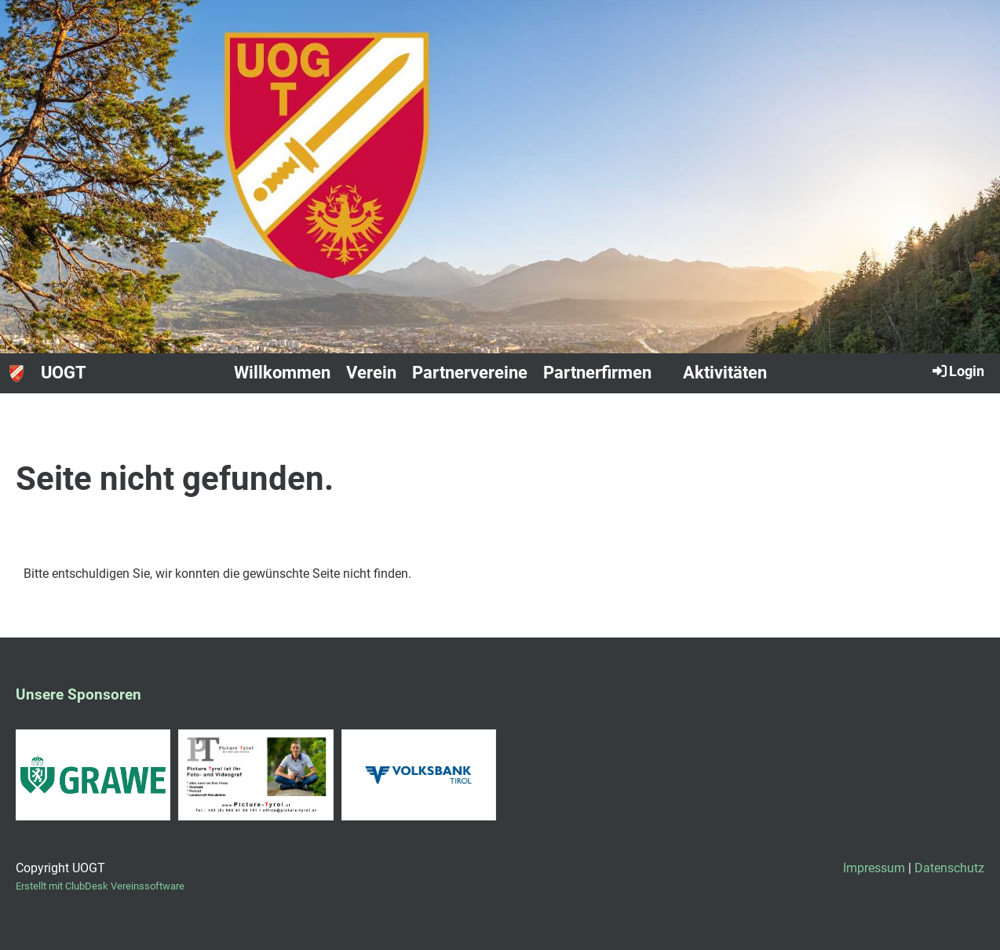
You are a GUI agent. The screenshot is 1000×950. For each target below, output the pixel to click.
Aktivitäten (725, 372)
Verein (371, 372)
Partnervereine (469, 372)
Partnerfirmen (597, 372)
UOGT (63, 372)
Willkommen (282, 372)
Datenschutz (949, 867)
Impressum (874, 867)
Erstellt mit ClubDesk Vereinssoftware (100, 886)
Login (957, 370)
